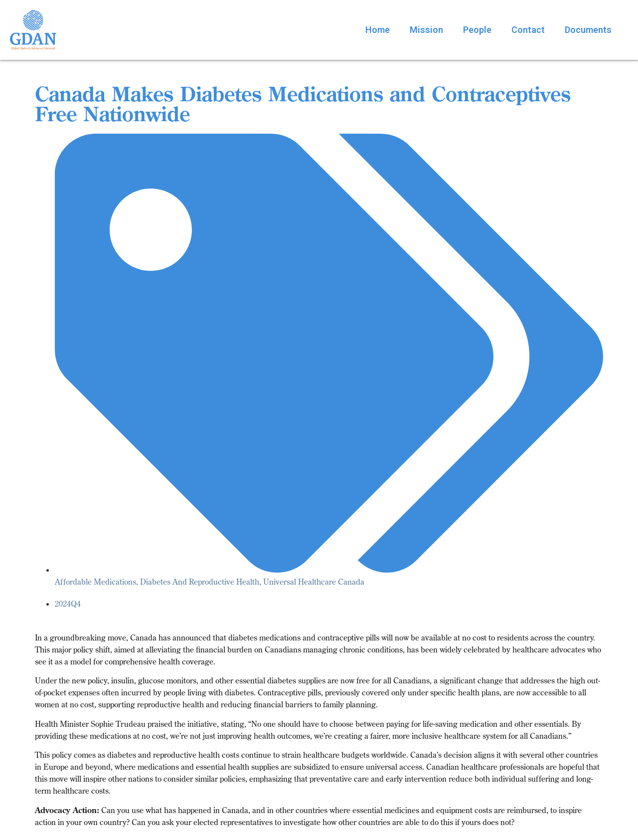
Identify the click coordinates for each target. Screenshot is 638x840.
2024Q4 (68, 604)
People (477, 29)
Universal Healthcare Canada (313, 582)
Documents (588, 29)
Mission (426, 29)
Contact (528, 29)
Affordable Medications (95, 582)
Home (377, 29)
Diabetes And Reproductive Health (199, 582)
